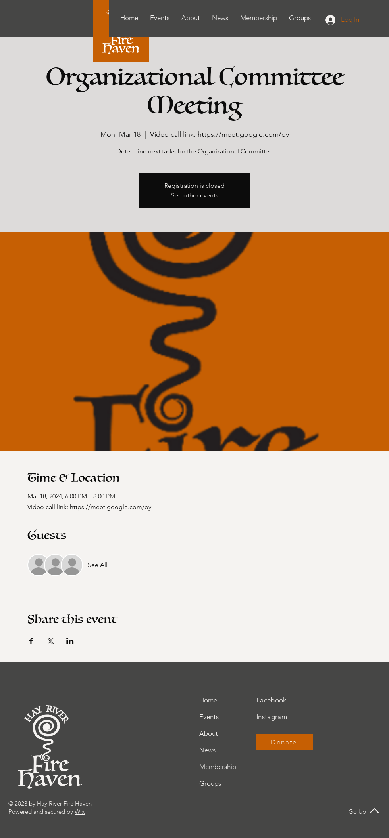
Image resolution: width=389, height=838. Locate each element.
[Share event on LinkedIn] (70, 641)
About (208, 733)
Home (208, 700)
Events (209, 717)
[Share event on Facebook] (31, 641)
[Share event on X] (50, 641)
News (207, 750)
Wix (80, 811)
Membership (217, 767)
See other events (194, 195)
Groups (210, 783)
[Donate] (284, 742)
